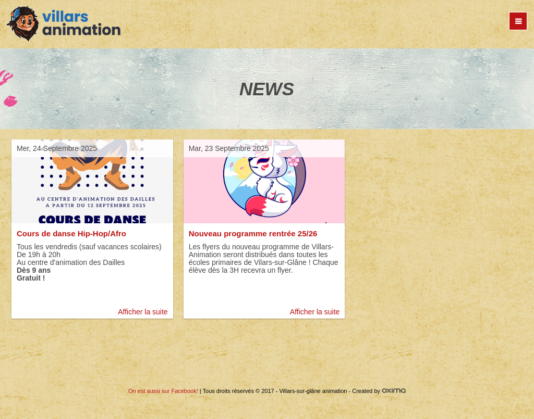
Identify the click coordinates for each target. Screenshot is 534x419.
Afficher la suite (142, 312)
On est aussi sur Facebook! (163, 391)
